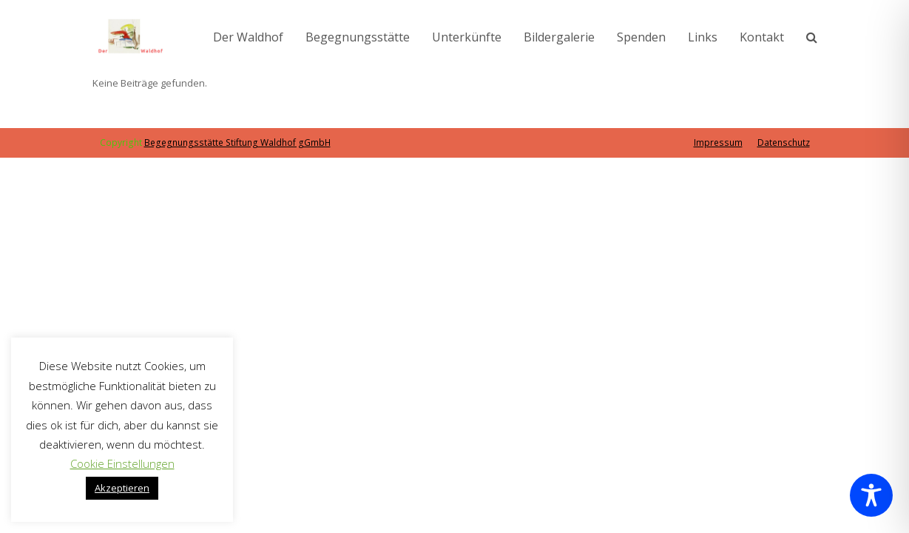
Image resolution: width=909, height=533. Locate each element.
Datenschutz (783, 142)
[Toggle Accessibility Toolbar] (871, 495)
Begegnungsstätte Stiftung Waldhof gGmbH (237, 142)
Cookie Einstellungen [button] (122, 463)
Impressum (718, 142)
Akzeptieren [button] (122, 488)
